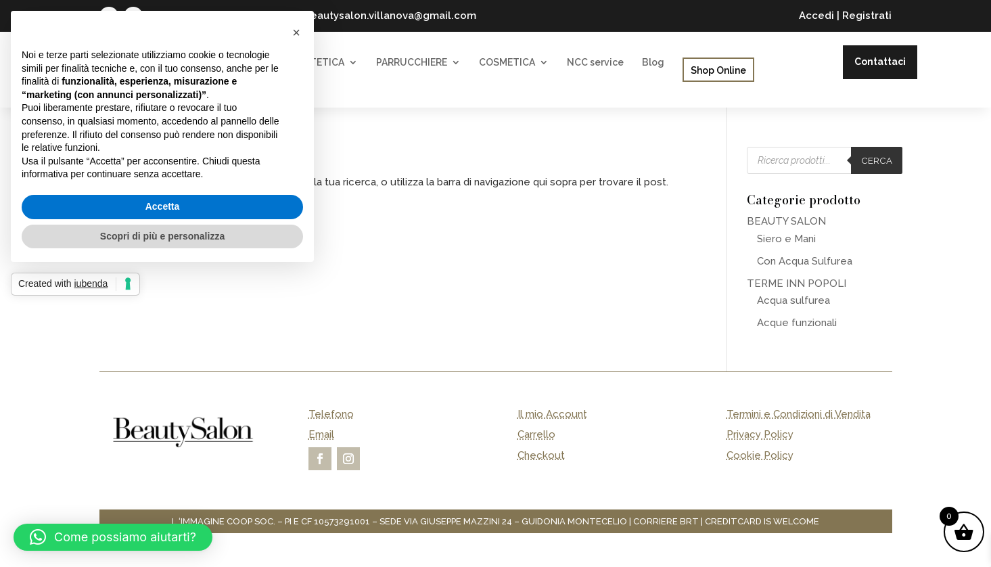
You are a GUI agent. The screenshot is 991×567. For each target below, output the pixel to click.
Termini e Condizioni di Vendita (799, 414)
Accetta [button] (162, 206)
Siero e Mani (786, 239)
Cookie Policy (760, 455)
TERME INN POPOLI (796, 283)
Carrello (536, 434)
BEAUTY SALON (786, 221)
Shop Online (718, 70)
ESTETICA (321, 63)
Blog (653, 63)
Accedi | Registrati (845, 15)
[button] (113, 537)
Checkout (541, 455)
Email (321, 434)
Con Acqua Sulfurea (804, 261)
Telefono (331, 414)
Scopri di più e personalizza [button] (162, 236)
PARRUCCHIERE (411, 63)
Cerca (876, 160)
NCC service (595, 63)
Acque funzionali (797, 323)
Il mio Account (552, 414)
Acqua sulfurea (793, 300)
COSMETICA (507, 63)
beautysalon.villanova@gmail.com (390, 15)
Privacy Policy (760, 434)
